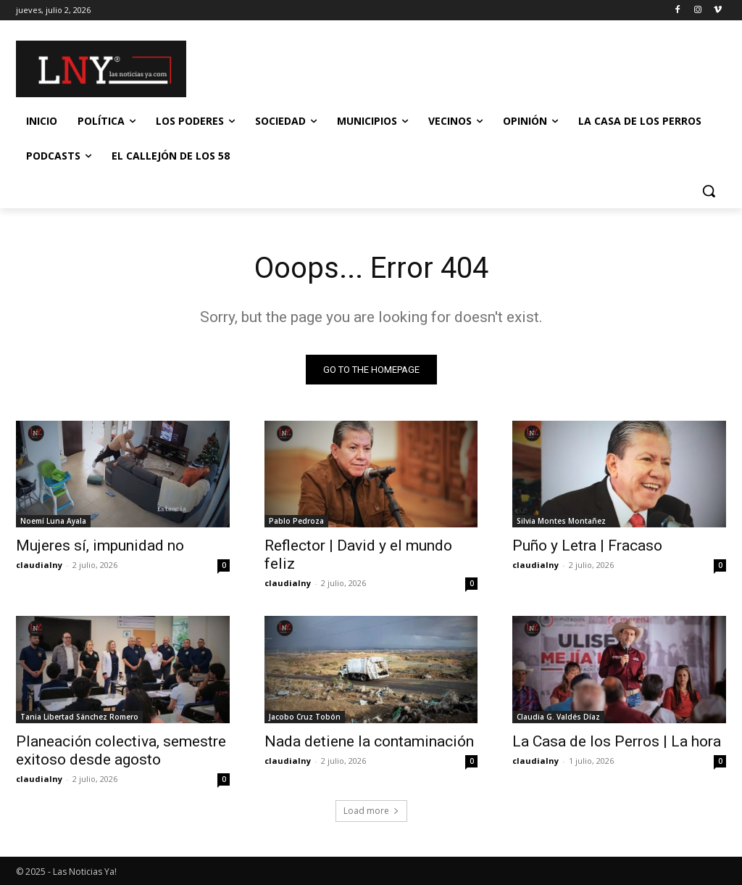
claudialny (39, 565)
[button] (708, 190)
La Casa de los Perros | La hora (616, 741)
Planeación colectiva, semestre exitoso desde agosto (121, 750)
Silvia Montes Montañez (561, 521)
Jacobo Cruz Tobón (305, 717)
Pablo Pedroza (296, 521)
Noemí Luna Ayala (53, 521)
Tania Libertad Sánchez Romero (79, 717)
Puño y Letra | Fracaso (587, 546)
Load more (371, 810)
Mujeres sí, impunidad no (100, 546)
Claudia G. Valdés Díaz (558, 717)
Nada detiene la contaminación (369, 741)
